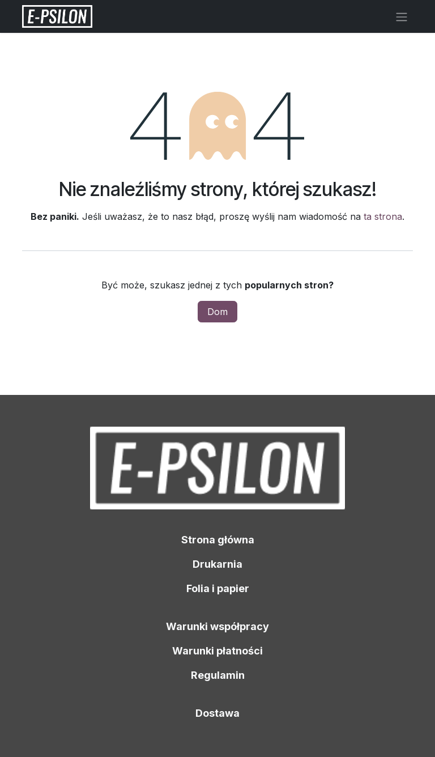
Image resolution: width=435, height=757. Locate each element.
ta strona (383, 216)
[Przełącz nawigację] (401, 16)
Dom (217, 311)
